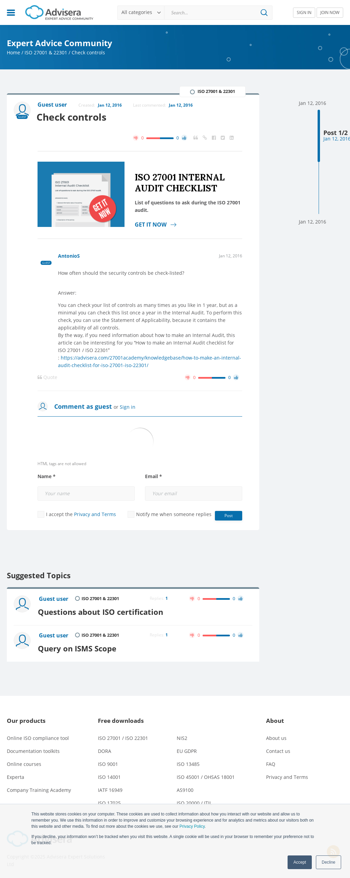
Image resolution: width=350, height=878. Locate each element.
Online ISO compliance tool (38, 737)
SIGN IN (304, 12)
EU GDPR (187, 750)
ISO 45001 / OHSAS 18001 (206, 776)
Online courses (24, 763)
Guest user (54, 599)
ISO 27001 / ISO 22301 (123, 737)
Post (228, 515)
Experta (15, 776)
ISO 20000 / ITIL (194, 802)
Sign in (127, 407)
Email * (153, 476)
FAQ (270, 763)
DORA (104, 750)
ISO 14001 (109, 776)
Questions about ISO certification (101, 611)
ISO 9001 (108, 763)
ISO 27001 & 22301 (46, 52)
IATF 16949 (110, 789)
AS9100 (185, 789)
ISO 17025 (109, 802)
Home (13, 52)
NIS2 (182, 737)
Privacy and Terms (95, 514)
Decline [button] (328, 862)
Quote (47, 377)
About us (276, 737)
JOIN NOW (329, 12)
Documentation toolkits (33, 750)
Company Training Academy (39, 789)
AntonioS (69, 256)
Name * (47, 476)
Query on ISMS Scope (78, 646)
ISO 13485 (188, 763)
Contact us (278, 750)
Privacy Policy (192, 826)
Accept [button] (299, 862)
